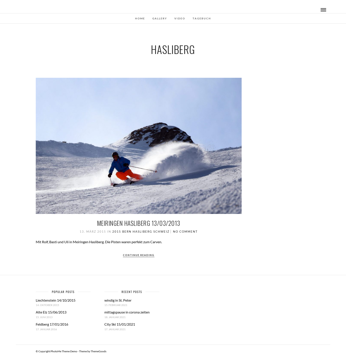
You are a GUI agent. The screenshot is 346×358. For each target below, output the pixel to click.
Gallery (159, 18)
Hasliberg (142, 231)
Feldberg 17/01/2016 (52, 324)
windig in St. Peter (118, 300)
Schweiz (161, 231)
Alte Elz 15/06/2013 (51, 312)
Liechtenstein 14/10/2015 (55, 300)
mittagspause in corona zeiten (127, 312)
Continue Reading (138, 255)
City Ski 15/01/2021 (119, 324)
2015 (116, 231)
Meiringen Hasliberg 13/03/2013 (138, 223)
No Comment (185, 231)
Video (179, 18)
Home (140, 18)
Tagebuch (201, 18)
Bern (127, 231)
